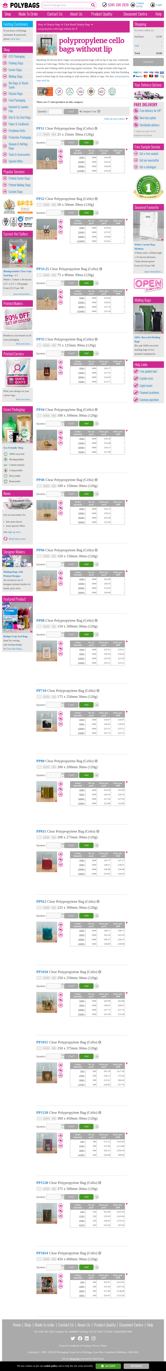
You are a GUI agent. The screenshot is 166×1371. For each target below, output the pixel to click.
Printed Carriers (13, 353)
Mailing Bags (16, 76)
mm (54, 134)
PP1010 (42, 972)
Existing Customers (15, 24)
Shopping (140, 24)
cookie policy (51, 1365)
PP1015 (42, 1042)
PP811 (41, 831)
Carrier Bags (15, 70)
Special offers (16, 161)
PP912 (41, 901)
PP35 (40, 339)
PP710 (41, 691)
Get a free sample (149, 153)
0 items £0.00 (140, 5)
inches (46, 134)
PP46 (40, 480)
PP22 (40, 199)
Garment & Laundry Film (19, 109)
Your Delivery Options (148, 84)
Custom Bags (16, 191)
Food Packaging (17, 100)
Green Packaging (14, 409)
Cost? (71, 111)
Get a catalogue (148, 167)
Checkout (148, 61)
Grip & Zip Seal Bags (20, 117)
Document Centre (131, 1325)
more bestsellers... (22, 294)
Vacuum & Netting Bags (18, 146)
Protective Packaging (20, 137)
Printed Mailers (13, 303)
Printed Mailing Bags (20, 185)
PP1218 (42, 1112)
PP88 (40, 761)
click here (15, 38)
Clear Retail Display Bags (77, 24)
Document (135, 14)
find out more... (24, 343)
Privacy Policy (99, 1345)
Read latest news (17, 538)
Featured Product (14, 599)
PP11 (40, 128)
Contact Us (54, 14)
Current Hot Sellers (15, 234)
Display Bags (16, 93)
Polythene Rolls (17, 131)
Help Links (140, 364)
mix (39, 134)
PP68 (40, 620)
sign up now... (15, 532)
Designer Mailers (14, 551)
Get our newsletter (149, 160)
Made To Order (28, 14)
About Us (76, 14)
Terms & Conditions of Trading (75, 1345)
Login (159, 4)
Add (86, 142)
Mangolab (75, 1358)
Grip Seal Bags (13, 648)
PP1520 (42, 1183)
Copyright (33, 1352)
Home (17, 1325)
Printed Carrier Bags (19, 178)
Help (158, 14)
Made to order (44, 1325)
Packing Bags (16, 63)
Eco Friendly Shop (13, 447)
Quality (101, 14)
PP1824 (42, 1253)
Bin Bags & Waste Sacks (18, 85)
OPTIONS (136, 1366)
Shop (7, 14)
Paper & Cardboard (19, 124)
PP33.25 (42, 269)
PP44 (40, 410)
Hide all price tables (114, 119)
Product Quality (105, 1325)
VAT (136, 46)
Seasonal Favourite (146, 207)
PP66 (40, 550)
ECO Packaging (17, 56)
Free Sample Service (147, 146)
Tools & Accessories (19, 154)
